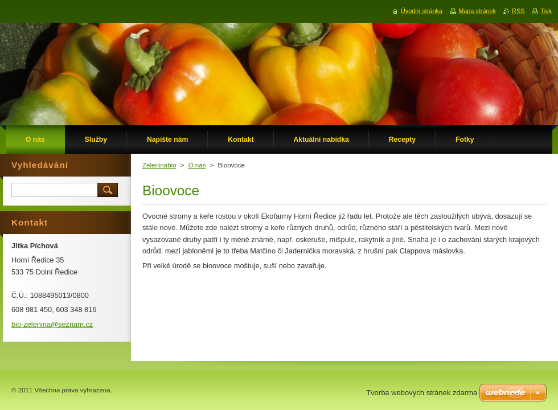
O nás (197, 165)
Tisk (546, 10)
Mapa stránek (477, 10)
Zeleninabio (159, 165)
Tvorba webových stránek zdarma (421, 392)
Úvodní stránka (421, 10)
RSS (518, 10)
